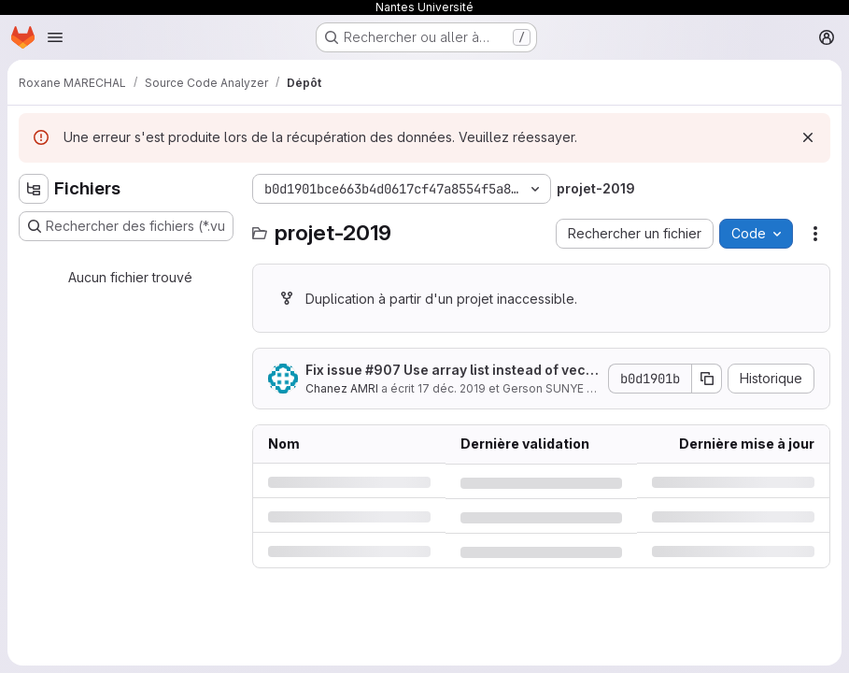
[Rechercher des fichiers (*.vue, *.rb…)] (126, 226)
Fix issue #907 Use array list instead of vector (452, 370)
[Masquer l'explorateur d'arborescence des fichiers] (34, 189)
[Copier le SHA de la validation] (707, 379)
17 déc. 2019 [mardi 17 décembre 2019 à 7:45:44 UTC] (451, 388)
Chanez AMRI (341, 388)
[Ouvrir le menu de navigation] (55, 37)
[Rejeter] (808, 137)
